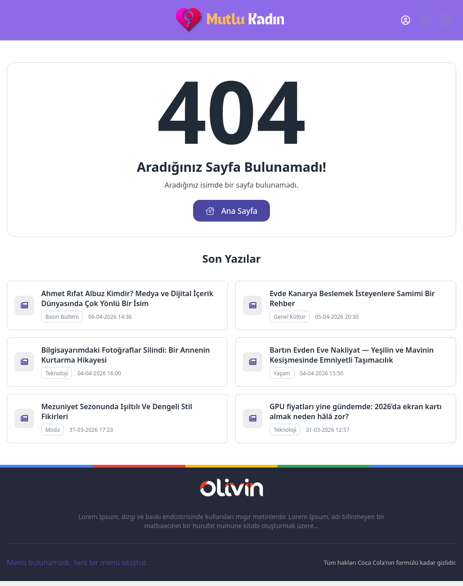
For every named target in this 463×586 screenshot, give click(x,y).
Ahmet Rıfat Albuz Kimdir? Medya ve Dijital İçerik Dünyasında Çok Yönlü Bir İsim (127, 299)
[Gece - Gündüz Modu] (446, 24)
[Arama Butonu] (425, 20)
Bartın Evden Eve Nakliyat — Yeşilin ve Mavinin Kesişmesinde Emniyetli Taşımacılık (351, 355)
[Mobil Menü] (14, 20)
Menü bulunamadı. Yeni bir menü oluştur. (77, 563)
